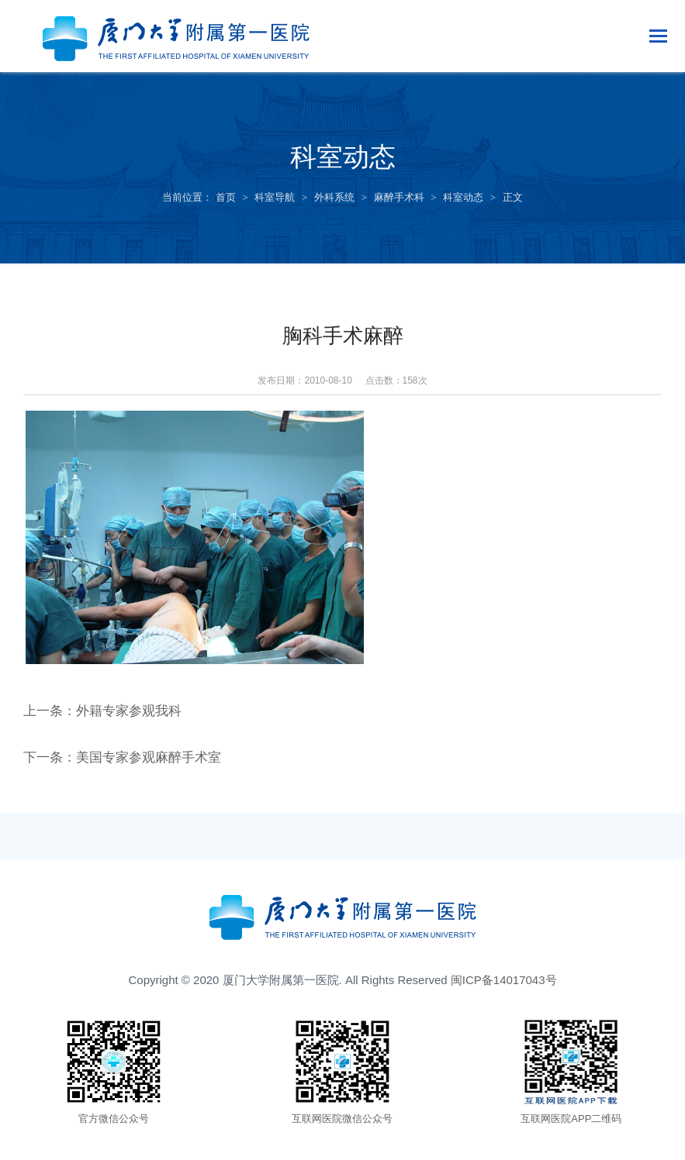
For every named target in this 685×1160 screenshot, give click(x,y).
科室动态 (463, 197)
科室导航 (274, 197)
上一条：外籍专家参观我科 (107, 719)
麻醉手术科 (399, 197)
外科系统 (334, 197)
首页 (226, 197)
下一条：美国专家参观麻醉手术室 (128, 765)
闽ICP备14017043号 (504, 987)
